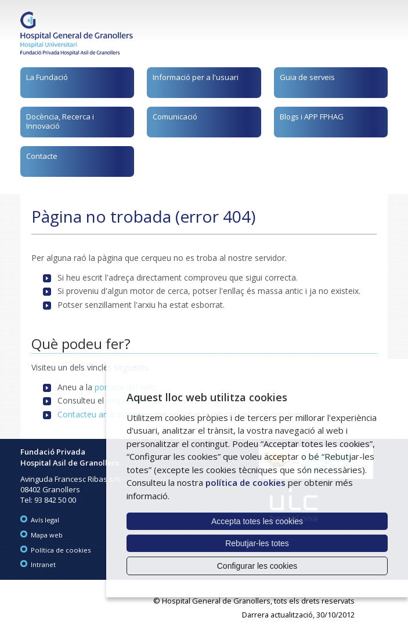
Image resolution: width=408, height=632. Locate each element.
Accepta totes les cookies (257, 521)
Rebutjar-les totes (257, 543)
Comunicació (175, 116)
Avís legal (45, 519)
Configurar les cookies (257, 566)
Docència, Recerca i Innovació (60, 121)
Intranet (43, 564)
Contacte (41, 156)
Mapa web (47, 535)
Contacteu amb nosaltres (105, 414)
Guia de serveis (307, 77)
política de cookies (245, 482)
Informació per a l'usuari (196, 77)
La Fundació (47, 77)
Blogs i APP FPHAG (312, 116)
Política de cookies (61, 550)
